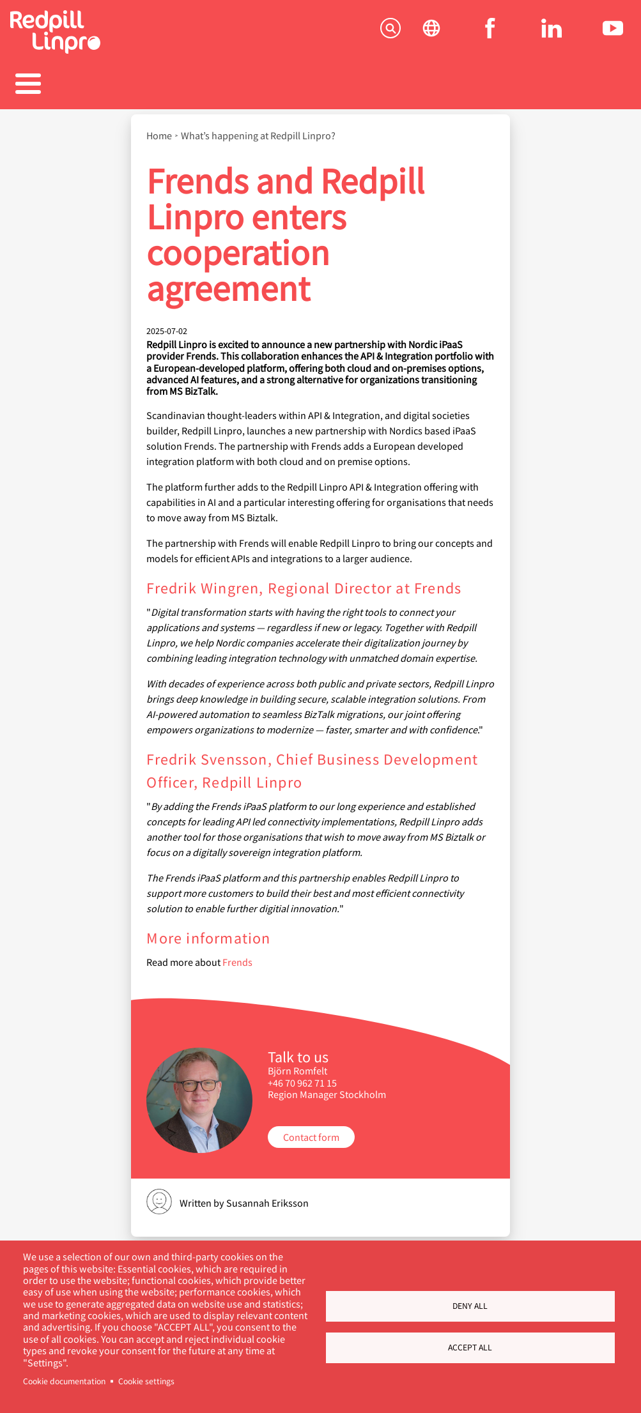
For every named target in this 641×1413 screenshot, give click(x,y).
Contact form (311, 1130)
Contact (586, 85)
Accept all (470, 1347)
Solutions (54, 85)
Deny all (470, 1305)
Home (159, 129)
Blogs (409, 85)
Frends (237, 955)
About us (497, 85)
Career (320, 85)
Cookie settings (146, 1381)
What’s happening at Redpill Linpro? (258, 129)
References (232, 85)
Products (143, 85)
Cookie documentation (64, 1381)
